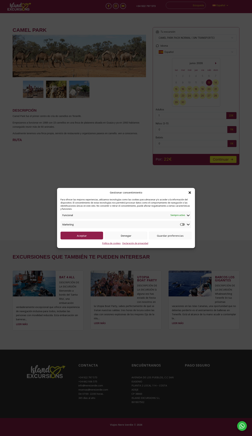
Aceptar (82, 235)
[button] (189, 192)
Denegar (126, 235)
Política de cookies (111, 243)
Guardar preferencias (170, 235)
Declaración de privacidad (135, 243)
